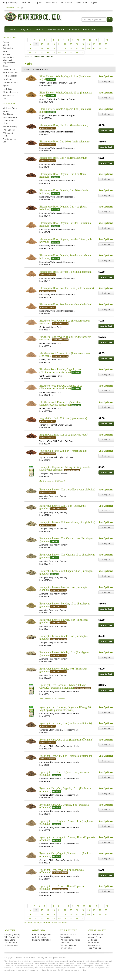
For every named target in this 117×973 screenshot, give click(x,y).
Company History (12, 934)
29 (106, 44)
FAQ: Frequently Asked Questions (70, 941)
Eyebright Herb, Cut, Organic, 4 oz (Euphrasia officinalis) (64, 806)
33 (48, 48)
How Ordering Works (41, 934)
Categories (8, 48)
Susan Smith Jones (8, 96)
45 (36, 52)
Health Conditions (8, 112)
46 (42, 52)
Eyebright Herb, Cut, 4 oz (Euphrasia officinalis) (65, 755)
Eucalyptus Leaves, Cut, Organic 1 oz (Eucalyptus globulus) (66, 540)
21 (59, 44)
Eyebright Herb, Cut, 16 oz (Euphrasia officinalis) (66, 739)
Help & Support (68, 930)
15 (107, 40)
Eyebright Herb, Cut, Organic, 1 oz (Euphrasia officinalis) (64, 773)
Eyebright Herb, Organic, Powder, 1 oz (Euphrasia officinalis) (66, 822)
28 (100, 44)
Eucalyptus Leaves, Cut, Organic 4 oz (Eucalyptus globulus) (66, 572)
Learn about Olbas (8, 122)
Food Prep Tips (94, 948)
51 (71, 52)
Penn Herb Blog (10, 126)
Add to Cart (106, 130)
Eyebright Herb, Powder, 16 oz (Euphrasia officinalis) (62, 887)
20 (54, 44)
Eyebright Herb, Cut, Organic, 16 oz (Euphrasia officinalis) (65, 790)
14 (101, 40)
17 (36, 44)
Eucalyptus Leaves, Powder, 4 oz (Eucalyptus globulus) (63, 621)
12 (90, 40)
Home (12, 29)
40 (88, 48)
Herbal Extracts (10, 75)
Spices (6, 85)
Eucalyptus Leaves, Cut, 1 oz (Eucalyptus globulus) (67, 489)
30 (30, 48)
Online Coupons (10, 82)
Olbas (5, 66)
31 (36, 48)
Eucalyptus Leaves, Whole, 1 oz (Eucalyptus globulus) (63, 637)
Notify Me (106, 81)
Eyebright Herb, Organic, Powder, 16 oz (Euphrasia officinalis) (67, 838)
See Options (105, 76)
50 (65, 52)
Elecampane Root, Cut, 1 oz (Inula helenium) (63, 125)
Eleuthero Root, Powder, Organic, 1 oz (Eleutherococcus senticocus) (60, 371)
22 (65, 44)
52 (77, 52)
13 (96, 40)
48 (54, 52)
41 (94, 48)
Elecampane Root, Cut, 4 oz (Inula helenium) (63, 157)
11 (84, 40)
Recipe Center (94, 945)
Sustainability (10, 942)
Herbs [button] (39, 29)
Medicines (92, 939)
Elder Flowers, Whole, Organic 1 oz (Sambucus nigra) (65, 78)
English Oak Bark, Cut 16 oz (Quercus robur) (63, 434)
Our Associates (11, 945)
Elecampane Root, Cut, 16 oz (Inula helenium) (64, 141)
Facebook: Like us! (9, 140)
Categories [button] (25, 29)
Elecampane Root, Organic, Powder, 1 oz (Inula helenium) (65, 224)
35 (59, 48)
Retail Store (9, 939)
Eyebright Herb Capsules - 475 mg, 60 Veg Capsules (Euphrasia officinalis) (62, 686)
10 (78, 40)
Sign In (94, 2)
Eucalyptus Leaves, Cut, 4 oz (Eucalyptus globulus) (67, 522)
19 (48, 44)
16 (30, 44)
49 (59, 52)
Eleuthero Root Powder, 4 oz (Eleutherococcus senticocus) (64, 354)
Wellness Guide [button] (56, 29)
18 (42, 44)
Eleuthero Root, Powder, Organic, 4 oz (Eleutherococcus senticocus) (60, 403)
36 (65, 48)
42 (100, 48)
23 (71, 44)
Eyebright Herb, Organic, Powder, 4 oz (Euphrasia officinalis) (66, 855)
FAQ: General (9, 129)
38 (77, 48)
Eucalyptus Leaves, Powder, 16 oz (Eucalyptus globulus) (64, 605)
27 (94, 44)
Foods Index (93, 942)
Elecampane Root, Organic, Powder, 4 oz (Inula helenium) (65, 257)
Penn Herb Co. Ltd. (33, 16)
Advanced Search (7, 43)
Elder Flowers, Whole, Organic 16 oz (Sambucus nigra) (65, 94)
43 (106, 48)
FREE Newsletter (10, 117)
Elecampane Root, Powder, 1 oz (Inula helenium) (65, 271)
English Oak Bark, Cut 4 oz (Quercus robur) (63, 450)
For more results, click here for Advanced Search (46, 922)
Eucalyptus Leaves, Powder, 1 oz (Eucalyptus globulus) (63, 588)
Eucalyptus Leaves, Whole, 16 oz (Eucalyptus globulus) (64, 654)
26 (88, 44)
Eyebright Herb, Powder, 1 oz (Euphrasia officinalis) (61, 871)
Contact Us (65, 937)
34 (54, 48)
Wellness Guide (10, 108)
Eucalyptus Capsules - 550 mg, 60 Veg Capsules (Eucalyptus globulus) (65, 468)
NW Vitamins (51, 2)
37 (71, 48)
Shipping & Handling (41, 939)
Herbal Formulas (10, 72)
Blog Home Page (10, 2)
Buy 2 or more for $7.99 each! (52, 481)
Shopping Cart (14, 7)
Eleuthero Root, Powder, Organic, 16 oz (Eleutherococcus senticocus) (60, 387)
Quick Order (81, 2)
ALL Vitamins (66, 2)
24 (77, 44)
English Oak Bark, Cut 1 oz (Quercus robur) (63, 418)
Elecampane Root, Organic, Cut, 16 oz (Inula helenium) (63, 192)
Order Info (38, 930)
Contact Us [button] (89, 29)
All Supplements (10, 92)
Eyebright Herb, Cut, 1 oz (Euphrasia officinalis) (65, 723)
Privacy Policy (66, 948)
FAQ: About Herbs (8, 134)
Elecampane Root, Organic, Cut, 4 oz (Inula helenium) (63, 208)
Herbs (6, 51)
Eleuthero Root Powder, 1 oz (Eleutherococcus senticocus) (64, 322)
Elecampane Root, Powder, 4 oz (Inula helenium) (65, 304)
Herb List (26, 2)
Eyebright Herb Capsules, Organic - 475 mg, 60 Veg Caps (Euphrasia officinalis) (65, 708)
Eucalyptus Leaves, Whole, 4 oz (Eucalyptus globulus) (63, 670)
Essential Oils (9, 69)
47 (48, 52)
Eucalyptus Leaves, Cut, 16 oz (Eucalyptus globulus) (62, 507)
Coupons (38, 2)
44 (30, 52)
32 (42, 48)
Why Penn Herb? (12, 937)
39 (83, 48)
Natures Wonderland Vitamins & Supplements (9, 58)
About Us (9, 930)
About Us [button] (74, 29)
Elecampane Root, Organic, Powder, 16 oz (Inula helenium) (65, 240)
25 (83, 44)
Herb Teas (7, 89)
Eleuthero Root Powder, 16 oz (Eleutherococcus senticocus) (65, 338)
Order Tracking (39, 937)
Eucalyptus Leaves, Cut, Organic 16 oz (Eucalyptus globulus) (67, 556)
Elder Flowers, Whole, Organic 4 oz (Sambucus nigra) (65, 110)
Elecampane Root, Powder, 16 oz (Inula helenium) (66, 288)
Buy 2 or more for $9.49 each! (52, 699)
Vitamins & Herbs (95, 937)
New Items (7, 79)
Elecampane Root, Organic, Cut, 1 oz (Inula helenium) (63, 175)
